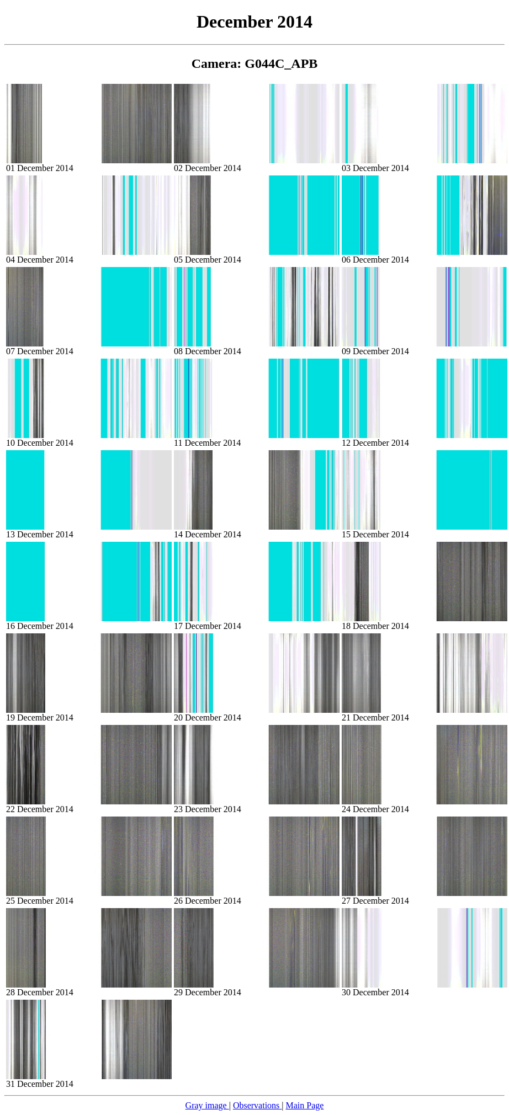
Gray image (207, 1105)
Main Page (305, 1105)
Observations (257, 1105)
